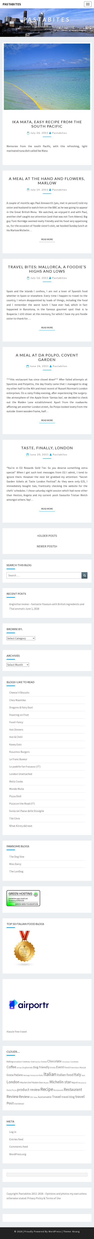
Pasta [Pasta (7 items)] (9, 1090)
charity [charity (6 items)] (37, 1062)
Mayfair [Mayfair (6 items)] (46, 1083)
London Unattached (20, 774)
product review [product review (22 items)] (28, 1089)
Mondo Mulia (16, 788)
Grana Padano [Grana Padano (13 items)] (15, 1075)
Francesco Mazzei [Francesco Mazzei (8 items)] (78, 1067)
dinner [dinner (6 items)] (19, 1068)
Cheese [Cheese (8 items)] (44, 1061)
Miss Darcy (15, 864)
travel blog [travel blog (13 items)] (68, 1097)
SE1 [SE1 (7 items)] (31, 1097)
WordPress (55, 1231)
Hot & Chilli (15, 737)
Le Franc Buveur (18, 759)
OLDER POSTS (47, 536)
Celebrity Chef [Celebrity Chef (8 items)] (28, 1061)
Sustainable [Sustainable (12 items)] (45, 1097)
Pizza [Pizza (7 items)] (14, 1090)
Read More (48, 239)
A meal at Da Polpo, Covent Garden (47, 357)
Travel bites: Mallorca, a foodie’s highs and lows (47, 269)
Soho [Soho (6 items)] (35, 1097)
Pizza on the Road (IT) (22, 803)
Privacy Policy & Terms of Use (44, 1198)
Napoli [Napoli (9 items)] (75, 1082)
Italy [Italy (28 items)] (77, 1074)
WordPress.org (17, 1154)
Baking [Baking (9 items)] (10, 1061)
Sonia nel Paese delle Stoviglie (26, 811)
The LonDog (16, 871)
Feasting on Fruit (19, 714)
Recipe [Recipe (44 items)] (46, 1089)
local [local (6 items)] (83, 1075)
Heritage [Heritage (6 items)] (26, 1075)
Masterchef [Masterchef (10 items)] (26, 1082)
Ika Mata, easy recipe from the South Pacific (47, 124)
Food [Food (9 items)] (66, 1067)
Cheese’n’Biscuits (19, 692)
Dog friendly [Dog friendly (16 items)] (41, 1067)
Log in (12, 1132)
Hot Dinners (16, 729)
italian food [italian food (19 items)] (65, 1075)
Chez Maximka (17, 700)
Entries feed (16, 1139)
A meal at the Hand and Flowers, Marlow (47, 180)
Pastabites (12, 4)
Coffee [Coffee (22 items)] (11, 1067)
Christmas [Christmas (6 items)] (66, 1062)
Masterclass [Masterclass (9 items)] (37, 1082)
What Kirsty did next (20, 825)
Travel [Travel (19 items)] (56, 1097)
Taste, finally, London (47, 448)
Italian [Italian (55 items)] (49, 1074)
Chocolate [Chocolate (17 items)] (54, 1061)
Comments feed (18, 1146)
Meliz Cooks (16, 781)
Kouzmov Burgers (19, 751)
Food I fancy (16, 722)
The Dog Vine (16, 856)
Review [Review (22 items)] (24, 1096)
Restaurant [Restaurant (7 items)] (58, 1090)
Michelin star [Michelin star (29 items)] (60, 1081)
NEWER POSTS (47, 546)
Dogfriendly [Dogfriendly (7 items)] (27, 1067)
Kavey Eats (15, 744)
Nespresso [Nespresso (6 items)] (82, 1083)
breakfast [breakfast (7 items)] (18, 1061)
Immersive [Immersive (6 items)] (34, 1075)
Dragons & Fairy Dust (21, 707)
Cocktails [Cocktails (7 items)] (74, 1061)
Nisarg (76, 1231)
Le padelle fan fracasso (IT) (24, 766)
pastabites (59, 132)
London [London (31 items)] (13, 1081)
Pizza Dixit (15, 796)
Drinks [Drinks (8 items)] (53, 1067)
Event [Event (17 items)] (60, 1067)
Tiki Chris (14, 818)
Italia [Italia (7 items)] (41, 1075)
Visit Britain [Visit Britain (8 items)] (19, 1103)
